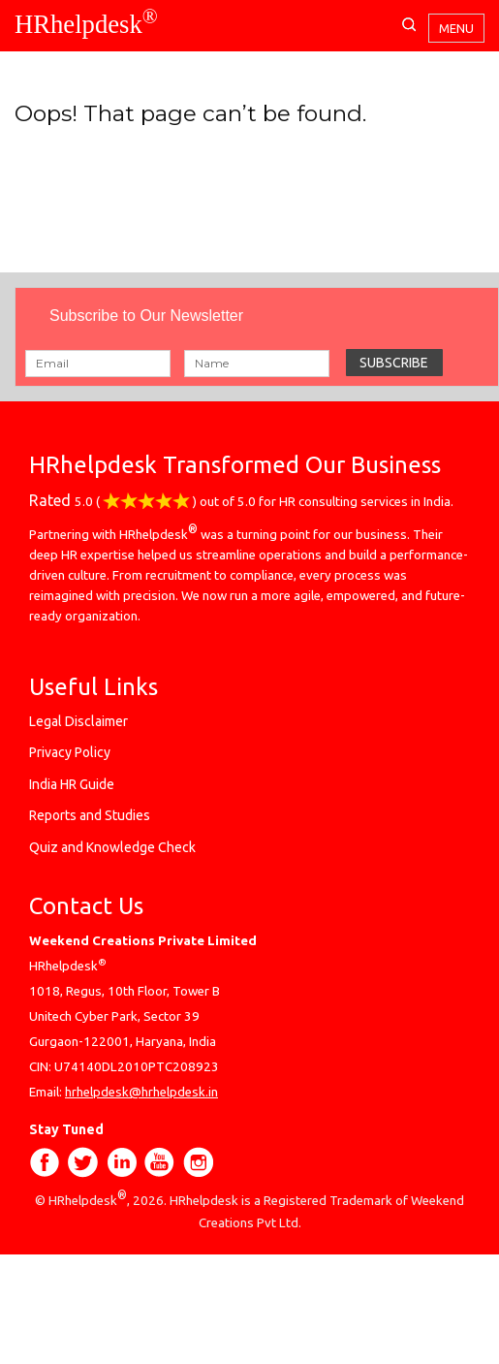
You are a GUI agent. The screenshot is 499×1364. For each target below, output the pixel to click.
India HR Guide (71, 784)
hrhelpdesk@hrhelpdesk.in (141, 1092)
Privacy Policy (69, 752)
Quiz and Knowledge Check (112, 847)
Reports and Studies (89, 815)
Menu (456, 28)
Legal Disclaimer (78, 721)
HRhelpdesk (86, 24)
